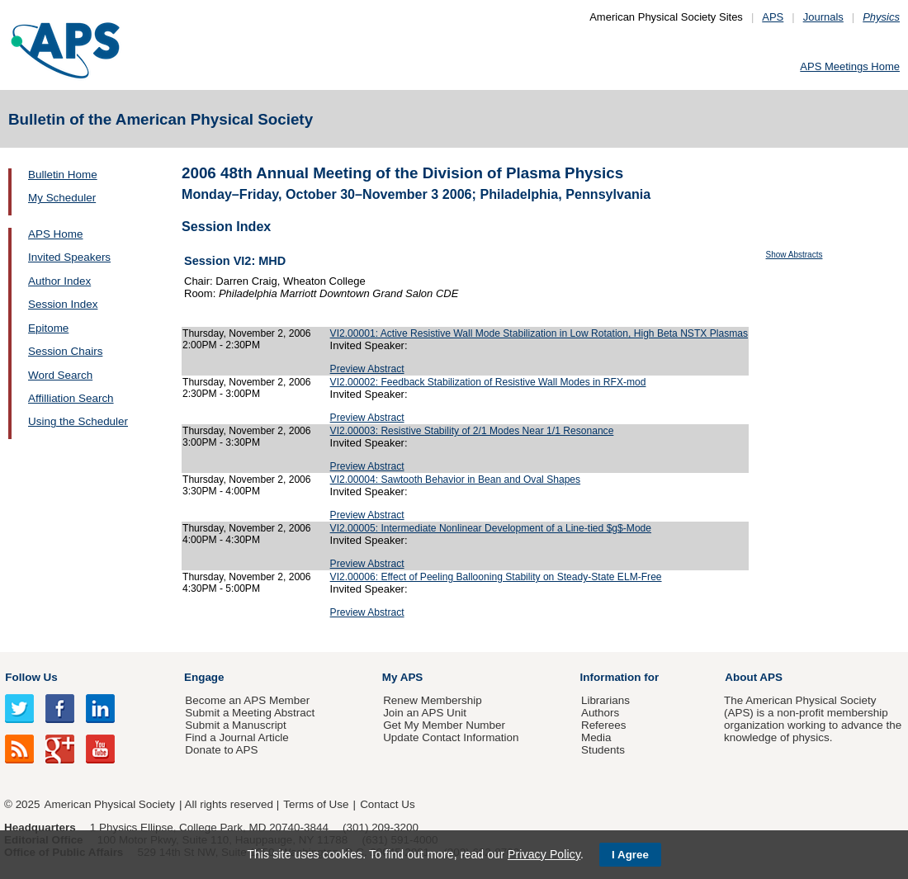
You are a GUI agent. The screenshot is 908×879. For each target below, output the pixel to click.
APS (772, 17)
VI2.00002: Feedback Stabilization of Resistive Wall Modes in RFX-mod (488, 382)
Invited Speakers (69, 257)
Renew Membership (432, 700)
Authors (600, 713)
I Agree (630, 854)
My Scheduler (62, 197)
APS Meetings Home (850, 66)
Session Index (62, 304)
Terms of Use (315, 804)
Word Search (60, 375)
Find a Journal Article (236, 737)
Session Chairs (65, 351)
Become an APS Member (247, 700)
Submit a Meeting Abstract (249, 713)
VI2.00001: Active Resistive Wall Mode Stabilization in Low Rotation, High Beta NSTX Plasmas (539, 333)
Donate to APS (221, 750)
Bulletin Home (62, 174)
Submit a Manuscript (235, 725)
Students (603, 750)
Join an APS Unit (424, 713)
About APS (754, 677)
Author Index (59, 281)
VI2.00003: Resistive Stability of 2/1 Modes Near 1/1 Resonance (472, 431)
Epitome (48, 328)
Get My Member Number (444, 725)
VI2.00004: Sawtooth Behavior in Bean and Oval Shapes (455, 479)
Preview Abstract (367, 369)
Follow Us (31, 677)
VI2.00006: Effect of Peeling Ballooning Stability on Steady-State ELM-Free (496, 577)
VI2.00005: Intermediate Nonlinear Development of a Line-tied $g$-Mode (490, 528)
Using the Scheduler (78, 421)
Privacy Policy (544, 854)
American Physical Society (110, 804)
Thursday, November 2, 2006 (246, 333)
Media (596, 737)
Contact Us (387, 804)
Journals (823, 17)
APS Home (55, 234)
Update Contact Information (450, 737)
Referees (604, 725)
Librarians (605, 700)
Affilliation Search (71, 398)
